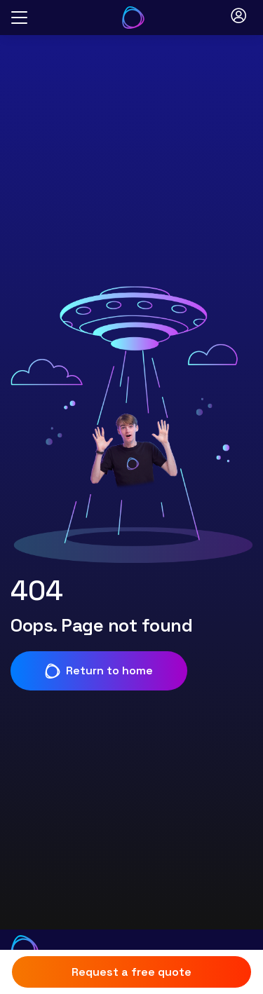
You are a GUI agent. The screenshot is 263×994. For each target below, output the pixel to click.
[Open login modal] (238, 17)
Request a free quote (131, 972)
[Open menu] (19, 17)
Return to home (99, 671)
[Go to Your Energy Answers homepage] (133, 17)
